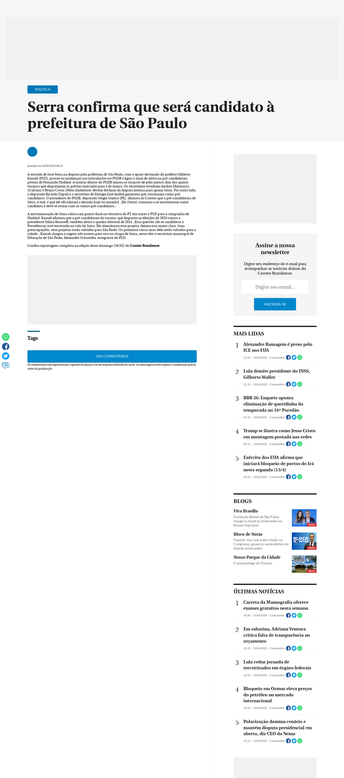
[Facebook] (299, 8)
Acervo (131, 6)
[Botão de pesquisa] (36, 6)
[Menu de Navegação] (22, 6)
